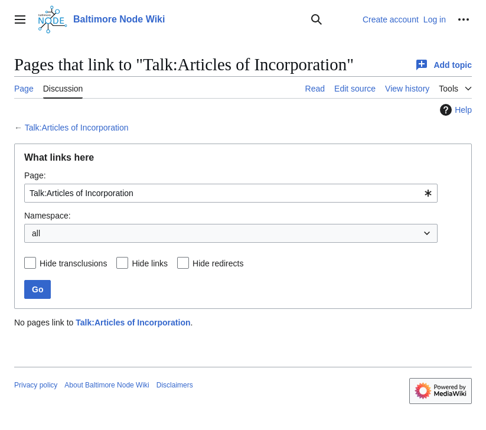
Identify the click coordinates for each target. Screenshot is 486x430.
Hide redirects (218, 263)
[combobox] (231, 193)
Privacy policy (35, 385)
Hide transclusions (73, 263)
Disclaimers (174, 385)
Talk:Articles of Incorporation (77, 127)
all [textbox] (36, 233)
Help (454, 110)
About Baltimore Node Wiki (106, 385)
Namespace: (47, 215)
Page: (35, 175)
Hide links (150, 263)
